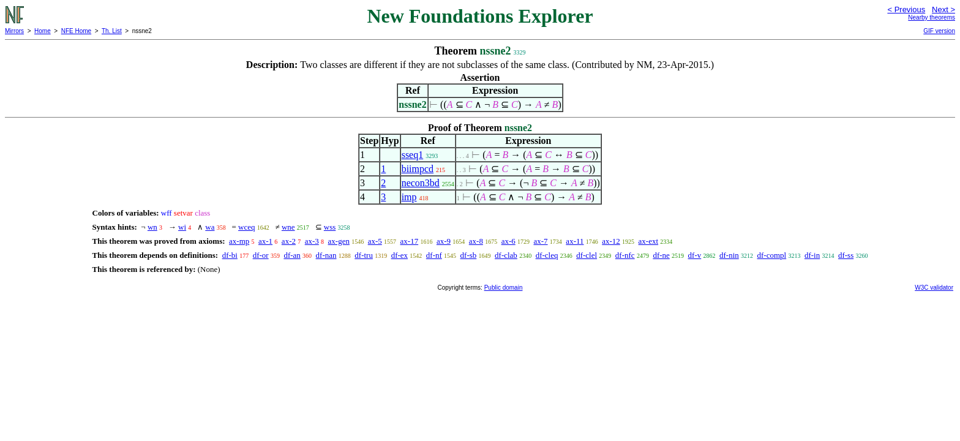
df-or (261, 255)
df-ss (845, 255)
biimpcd (417, 169)
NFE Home (76, 31)
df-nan (326, 255)
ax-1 (265, 241)
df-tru (363, 255)
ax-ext (648, 241)
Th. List (112, 31)
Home (42, 31)
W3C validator (934, 287)
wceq (246, 227)
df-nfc (625, 255)
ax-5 (375, 241)
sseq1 (413, 154)
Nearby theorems (931, 17)
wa (209, 227)
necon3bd (421, 183)
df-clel (586, 255)
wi (182, 227)
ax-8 (476, 241)
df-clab (506, 255)
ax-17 (409, 241)
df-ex (399, 255)
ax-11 (574, 241)
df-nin (729, 255)
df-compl (772, 255)
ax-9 (444, 241)
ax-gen (339, 241)
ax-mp (239, 241)
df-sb (468, 255)
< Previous (906, 9)
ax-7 (541, 241)
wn (152, 227)
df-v (695, 255)
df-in (812, 255)
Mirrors (14, 31)
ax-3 (312, 241)
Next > (943, 9)
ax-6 (508, 241)
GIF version (939, 31)
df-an (291, 255)
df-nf (434, 255)
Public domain (503, 287)
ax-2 (289, 241)
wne (288, 227)
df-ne (661, 255)
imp (409, 197)
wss (330, 227)
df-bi (230, 255)
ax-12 (611, 241)
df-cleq (547, 255)
